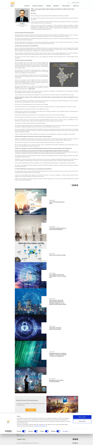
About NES (75, 5)
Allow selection (82, 432)
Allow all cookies (82, 428)
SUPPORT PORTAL (75, 2)
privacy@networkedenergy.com (40, 437)
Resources (56, 5)
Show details (65, 442)
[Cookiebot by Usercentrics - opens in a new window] (8, 442)
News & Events (66, 5)
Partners (48, 5)
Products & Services (38, 5)
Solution (26, 5)
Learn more (30, 409)
